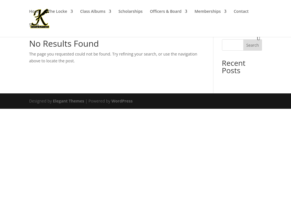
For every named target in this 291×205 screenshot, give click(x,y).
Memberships (207, 11)
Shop (34, 25)
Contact (241, 11)
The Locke (57, 11)
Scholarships (131, 11)
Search (252, 45)
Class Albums (92, 11)
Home (35, 11)
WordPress (122, 101)
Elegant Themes (68, 101)
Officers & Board (166, 11)
